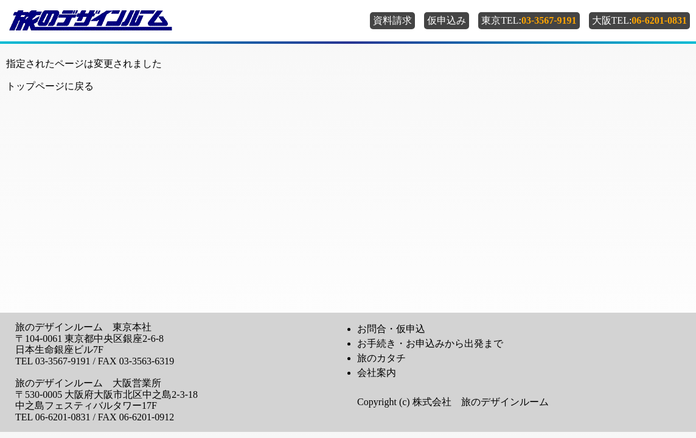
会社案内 (376, 372)
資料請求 (392, 20)
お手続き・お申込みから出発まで (430, 343)
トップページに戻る (50, 86)
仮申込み (446, 20)
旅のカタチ (381, 358)
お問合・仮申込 (391, 329)
